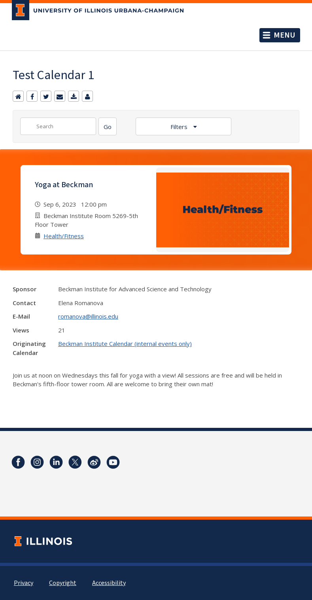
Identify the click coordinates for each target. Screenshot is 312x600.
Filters (179, 127)
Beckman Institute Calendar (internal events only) (125, 343)
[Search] (107, 126)
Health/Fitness (63, 236)
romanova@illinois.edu (88, 316)
